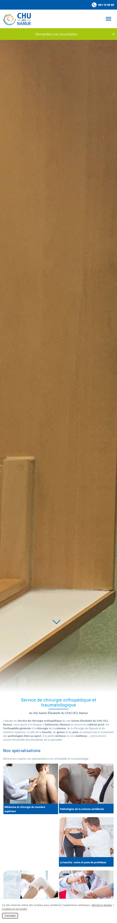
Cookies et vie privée (14, 909)
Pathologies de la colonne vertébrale (82, 809)
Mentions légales (102, 905)
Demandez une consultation (60, 34)
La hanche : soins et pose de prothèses (83, 862)
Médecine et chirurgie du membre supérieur (24, 809)
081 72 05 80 (103, 4)
